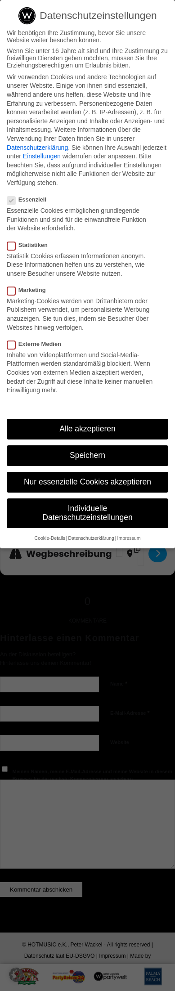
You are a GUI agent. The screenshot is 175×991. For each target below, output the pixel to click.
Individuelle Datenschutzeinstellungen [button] (87, 513)
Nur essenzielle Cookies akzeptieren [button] (87, 481)
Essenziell (30, 199)
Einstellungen (42, 156)
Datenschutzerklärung (37, 147)
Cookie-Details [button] (50, 538)
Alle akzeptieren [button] (87, 428)
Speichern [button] (87, 455)
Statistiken (31, 245)
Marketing (30, 290)
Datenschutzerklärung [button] (91, 538)
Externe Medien (38, 344)
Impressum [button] (128, 538)
